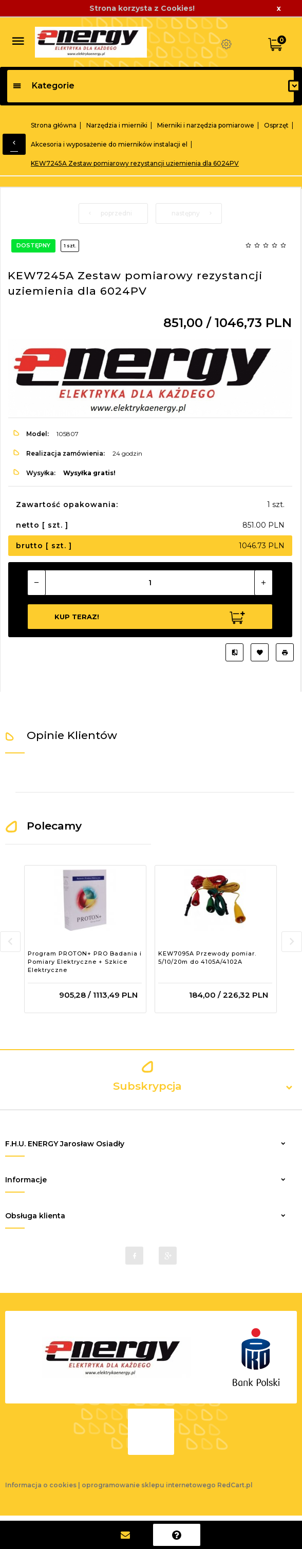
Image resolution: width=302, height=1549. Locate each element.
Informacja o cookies (41, 1485)
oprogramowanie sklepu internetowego (149, 1485)
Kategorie (43, 86)
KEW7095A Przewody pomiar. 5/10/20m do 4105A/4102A (207, 957)
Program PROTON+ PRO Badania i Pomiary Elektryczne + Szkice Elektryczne (85, 961)
